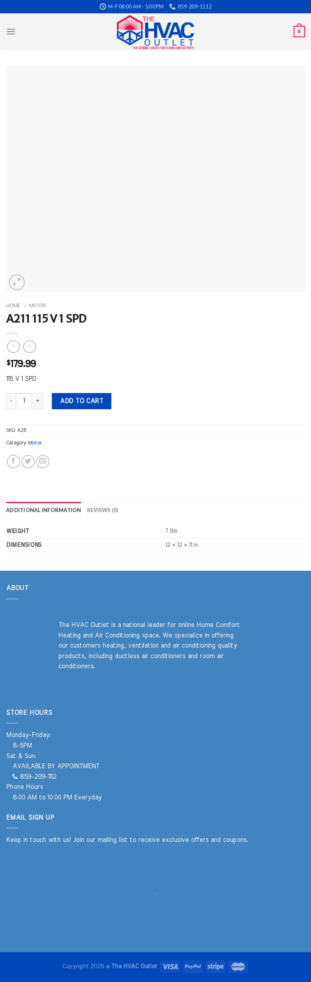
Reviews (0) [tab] (102, 510)
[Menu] (11, 31)
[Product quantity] (24, 401)
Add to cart (81, 401)
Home (13, 305)
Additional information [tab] (43, 510)
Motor (37, 305)
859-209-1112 (34, 777)
